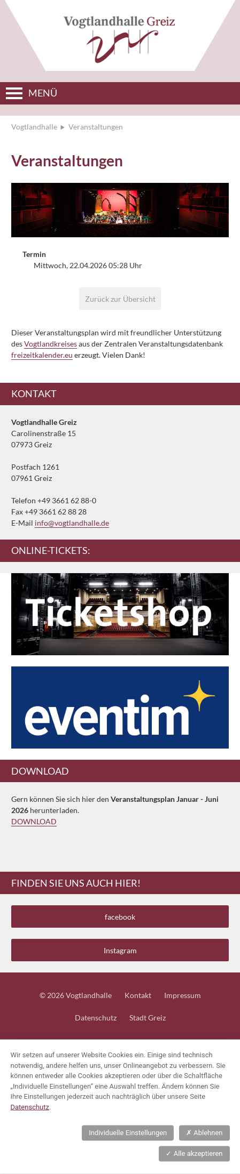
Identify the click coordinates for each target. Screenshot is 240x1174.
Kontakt (138, 995)
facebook (120, 916)
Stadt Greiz (147, 1017)
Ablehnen (204, 1133)
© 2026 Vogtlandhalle (76, 995)
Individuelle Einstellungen (128, 1133)
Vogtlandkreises (50, 343)
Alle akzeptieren (194, 1153)
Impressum (182, 995)
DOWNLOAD (34, 821)
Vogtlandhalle (34, 126)
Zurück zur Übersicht (120, 298)
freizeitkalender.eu (42, 354)
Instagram (120, 950)
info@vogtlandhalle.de (72, 522)
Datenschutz (96, 1017)
